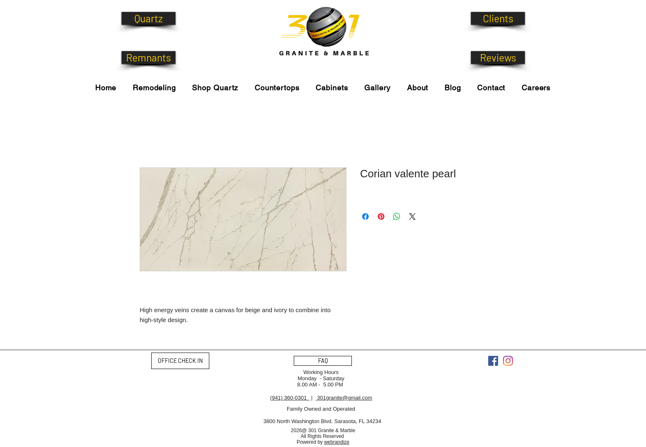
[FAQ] (323, 361)
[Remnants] (149, 57)
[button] (215, 87)
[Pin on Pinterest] (381, 216)
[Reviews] (498, 57)
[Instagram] (508, 361)
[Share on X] (412, 216)
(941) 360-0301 (290, 398)
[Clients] (498, 18)
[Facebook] (493, 361)
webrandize (336, 442)
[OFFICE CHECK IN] (180, 361)
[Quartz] (149, 18)
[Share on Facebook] (365, 216)
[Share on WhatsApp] (397, 216)
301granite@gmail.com (344, 398)
